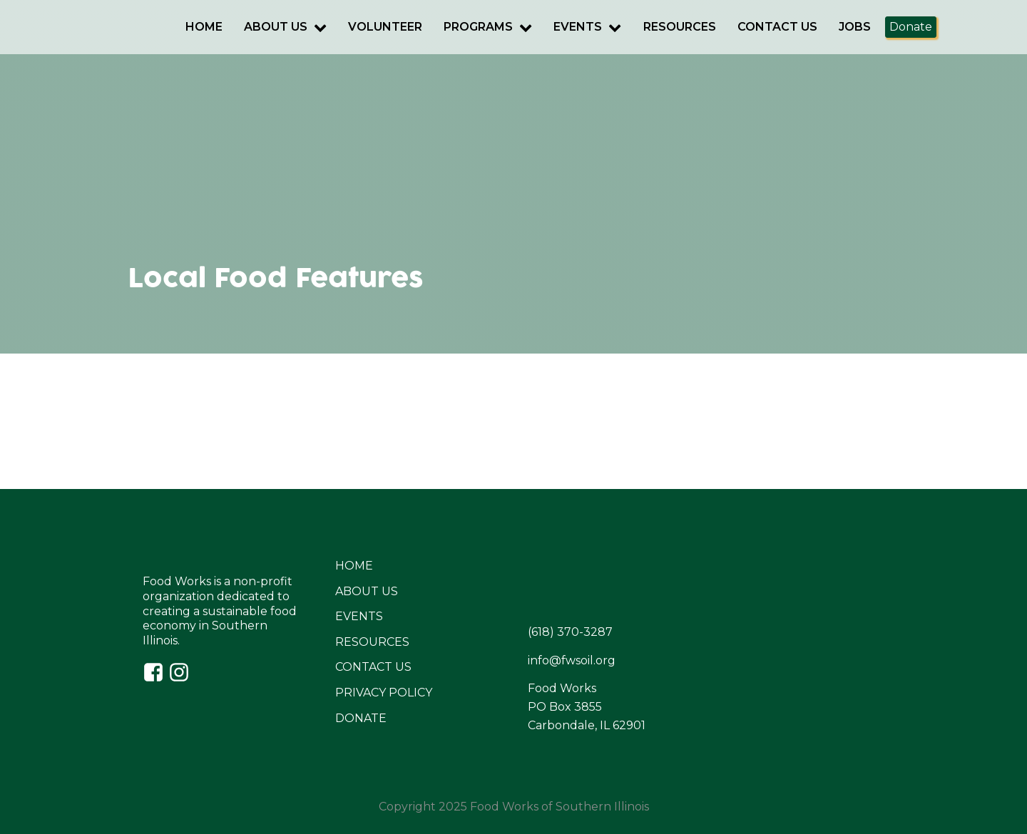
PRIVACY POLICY (383, 692)
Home (204, 27)
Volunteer (385, 27)
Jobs (855, 27)
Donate (910, 27)
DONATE (361, 718)
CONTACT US (373, 667)
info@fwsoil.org (571, 660)
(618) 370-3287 (570, 632)
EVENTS (359, 616)
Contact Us (777, 27)
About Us (285, 27)
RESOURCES (372, 642)
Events (587, 27)
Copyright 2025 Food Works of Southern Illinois (514, 806)
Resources (679, 27)
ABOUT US (366, 591)
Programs (488, 27)
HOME (354, 565)
